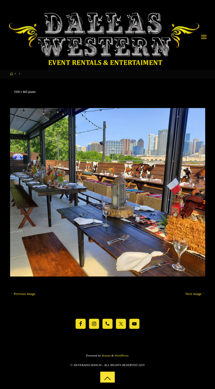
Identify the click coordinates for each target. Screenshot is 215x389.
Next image (195, 294)
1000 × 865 (20, 92)
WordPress (121, 355)
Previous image (22, 294)
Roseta (106, 355)
